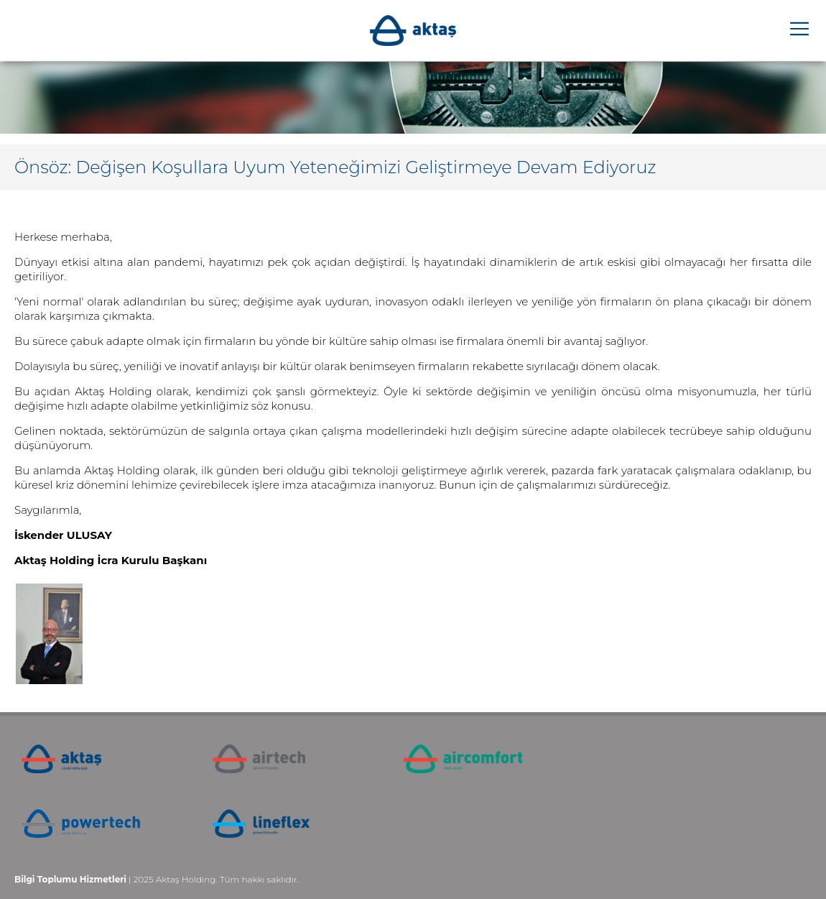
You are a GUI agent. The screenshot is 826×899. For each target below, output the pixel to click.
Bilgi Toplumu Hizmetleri (70, 879)
